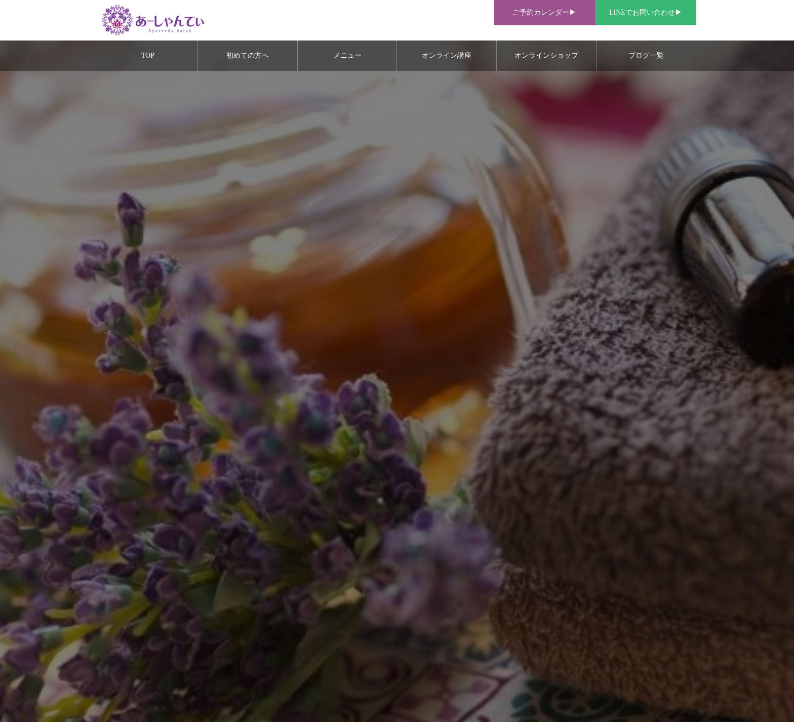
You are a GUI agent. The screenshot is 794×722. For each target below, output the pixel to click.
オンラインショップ (546, 55)
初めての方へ (247, 55)
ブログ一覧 (646, 55)
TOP (147, 55)
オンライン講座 (446, 55)
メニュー (347, 55)
